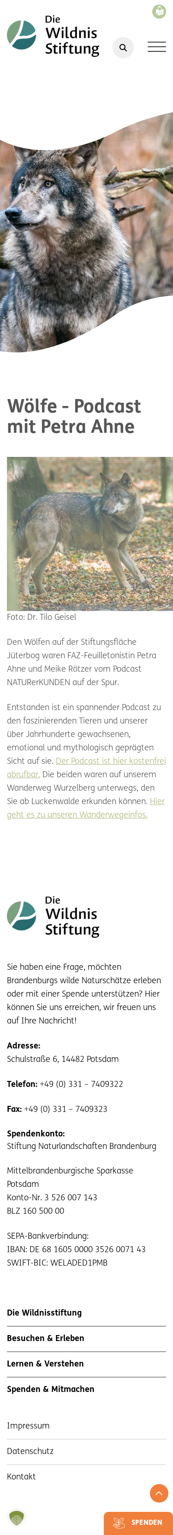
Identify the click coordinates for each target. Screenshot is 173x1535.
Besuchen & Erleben (45, 1339)
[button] (16, 1518)
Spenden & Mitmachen (51, 1389)
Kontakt (21, 1477)
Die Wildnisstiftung (44, 1313)
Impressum (28, 1426)
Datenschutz (30, 1452)
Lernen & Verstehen (45, 1364)
